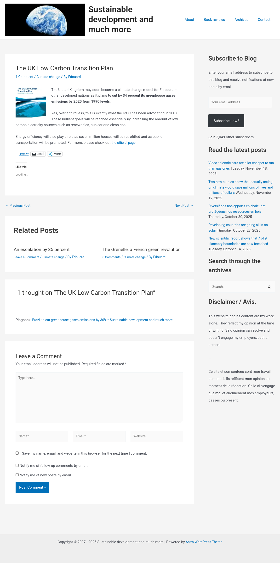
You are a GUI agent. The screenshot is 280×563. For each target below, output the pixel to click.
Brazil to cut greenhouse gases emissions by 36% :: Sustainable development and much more (106, 321)
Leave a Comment (27, 259)
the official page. (124, 144)
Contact (265, 20)
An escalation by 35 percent (43, 251)
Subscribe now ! (226, 123)
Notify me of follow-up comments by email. (54, 470)
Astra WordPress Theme (204, 542)
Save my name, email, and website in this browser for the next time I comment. (84, 458)
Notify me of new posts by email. (46, 480)
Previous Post (18, 207)
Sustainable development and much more (137, 20)
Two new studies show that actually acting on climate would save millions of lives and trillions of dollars (240, 189)
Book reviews (220, 20)
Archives (245, 20)
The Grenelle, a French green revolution (144, 251)
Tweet (24, 155)
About (198, 20)
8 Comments (112, 259)
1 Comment (25, 78)
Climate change (50, 78)
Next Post (183, 207)
